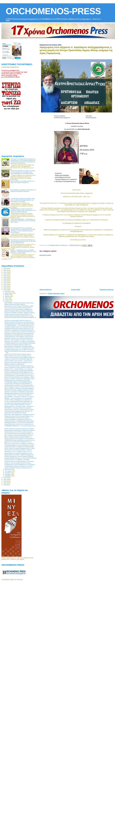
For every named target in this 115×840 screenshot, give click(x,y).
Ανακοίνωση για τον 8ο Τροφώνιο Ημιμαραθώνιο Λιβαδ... (19, 306)
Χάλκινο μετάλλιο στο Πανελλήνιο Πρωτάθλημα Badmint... (19, 388)
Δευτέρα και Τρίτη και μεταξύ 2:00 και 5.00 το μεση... (18, 463)
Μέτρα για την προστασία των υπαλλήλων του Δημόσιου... (19, 443)
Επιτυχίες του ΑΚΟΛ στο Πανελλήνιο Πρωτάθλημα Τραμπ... (19, 378)
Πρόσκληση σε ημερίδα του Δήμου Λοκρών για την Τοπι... (19, 390)
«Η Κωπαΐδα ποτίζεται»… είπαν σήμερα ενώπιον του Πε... (19, 325)
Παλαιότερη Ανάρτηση (107, 289)
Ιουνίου (7, 299)
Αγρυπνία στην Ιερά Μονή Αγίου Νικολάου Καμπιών (17, 354)
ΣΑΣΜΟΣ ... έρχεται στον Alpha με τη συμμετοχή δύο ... (18, 398)
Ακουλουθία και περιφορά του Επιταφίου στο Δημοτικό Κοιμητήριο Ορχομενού (23, 190)
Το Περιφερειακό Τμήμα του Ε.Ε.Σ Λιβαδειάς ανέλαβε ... (18, 382)
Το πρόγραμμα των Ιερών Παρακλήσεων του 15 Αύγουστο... (20, 464)
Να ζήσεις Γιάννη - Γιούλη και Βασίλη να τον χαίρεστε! (18, 369)
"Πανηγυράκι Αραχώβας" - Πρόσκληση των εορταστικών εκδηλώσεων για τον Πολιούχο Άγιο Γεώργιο (23, 220)
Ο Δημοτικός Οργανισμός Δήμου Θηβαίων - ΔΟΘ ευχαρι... (19, 461)
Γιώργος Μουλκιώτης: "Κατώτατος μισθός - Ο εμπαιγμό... (19, 406)
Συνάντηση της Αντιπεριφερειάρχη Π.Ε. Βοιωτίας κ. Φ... (18, 411)
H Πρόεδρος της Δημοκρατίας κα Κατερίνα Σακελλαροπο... (19, 330)
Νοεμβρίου (8, 474)
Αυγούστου (8, 469)
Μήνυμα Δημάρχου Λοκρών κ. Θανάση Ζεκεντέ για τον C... (19, 386)
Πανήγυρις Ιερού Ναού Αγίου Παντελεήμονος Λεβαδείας (18, 370)
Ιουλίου (7, 301)
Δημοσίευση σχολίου (45, 255)
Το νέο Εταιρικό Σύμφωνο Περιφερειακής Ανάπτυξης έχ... (19, 433)
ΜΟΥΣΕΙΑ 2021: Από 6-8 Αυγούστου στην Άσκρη (17, 380)
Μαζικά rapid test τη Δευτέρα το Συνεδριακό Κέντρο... (18, 355)
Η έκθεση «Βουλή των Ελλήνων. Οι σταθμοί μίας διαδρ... (19, 385)
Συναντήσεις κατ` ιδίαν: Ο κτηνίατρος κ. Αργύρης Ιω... (18, 395)
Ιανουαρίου (8, 291)
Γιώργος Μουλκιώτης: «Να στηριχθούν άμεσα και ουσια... (19, 336)
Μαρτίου (7, 294)
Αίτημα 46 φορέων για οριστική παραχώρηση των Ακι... (18, 453)
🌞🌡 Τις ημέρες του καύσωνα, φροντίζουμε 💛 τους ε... (18, 435)
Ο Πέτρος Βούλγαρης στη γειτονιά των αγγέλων (16, 417)
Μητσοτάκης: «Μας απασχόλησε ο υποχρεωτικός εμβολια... (19, 414)
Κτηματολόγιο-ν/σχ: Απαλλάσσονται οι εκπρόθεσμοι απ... (19, 335)
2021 (5, 289)
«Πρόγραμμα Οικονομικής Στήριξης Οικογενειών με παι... (19, 328)
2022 (5, 477)
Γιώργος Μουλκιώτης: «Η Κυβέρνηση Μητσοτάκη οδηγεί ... (19, 421)
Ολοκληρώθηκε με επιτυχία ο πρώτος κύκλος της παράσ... (19, 409)
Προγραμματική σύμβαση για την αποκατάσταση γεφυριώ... (19, 430)
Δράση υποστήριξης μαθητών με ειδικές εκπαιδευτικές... (18, 311)
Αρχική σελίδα (75, 289)
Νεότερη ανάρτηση (46, 289)
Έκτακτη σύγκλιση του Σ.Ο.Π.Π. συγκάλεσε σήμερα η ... (18, 432)
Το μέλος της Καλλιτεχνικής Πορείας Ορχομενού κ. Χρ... (18, 372)
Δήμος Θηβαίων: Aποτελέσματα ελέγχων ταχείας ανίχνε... (19, 302)
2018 (5, 284)
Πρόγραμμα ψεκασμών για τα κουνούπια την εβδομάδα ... (19, 422)
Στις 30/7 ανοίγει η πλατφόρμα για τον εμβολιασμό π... (18, 399)
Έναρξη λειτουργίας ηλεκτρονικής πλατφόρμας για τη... (18, 314)
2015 (5, 279)
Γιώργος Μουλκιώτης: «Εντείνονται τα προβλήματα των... (19, 424)
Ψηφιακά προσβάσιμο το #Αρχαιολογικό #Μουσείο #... (18, 419)
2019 (5, 286)
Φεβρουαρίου (9, 293)
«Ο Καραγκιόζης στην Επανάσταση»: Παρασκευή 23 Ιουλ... (19, 323)
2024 (5, 481)
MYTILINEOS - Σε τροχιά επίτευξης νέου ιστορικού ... (18, 408)
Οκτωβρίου (8, 472)
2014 (5, 277)
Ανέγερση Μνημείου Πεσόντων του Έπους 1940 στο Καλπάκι (20, 458)
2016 (5, 281)
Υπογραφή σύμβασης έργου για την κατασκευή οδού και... (19, 327)
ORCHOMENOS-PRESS (53, 11)
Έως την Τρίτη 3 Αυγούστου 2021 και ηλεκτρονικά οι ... (18, 307)
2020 (5, 288)
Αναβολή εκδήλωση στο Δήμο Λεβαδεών (14, 304)
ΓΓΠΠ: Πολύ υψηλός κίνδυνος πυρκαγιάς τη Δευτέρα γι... (19, 365)
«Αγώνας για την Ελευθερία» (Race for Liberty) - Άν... (18, 320)
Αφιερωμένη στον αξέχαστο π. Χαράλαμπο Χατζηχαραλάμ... (19, 341)
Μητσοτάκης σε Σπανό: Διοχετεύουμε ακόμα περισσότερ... (19, 333)
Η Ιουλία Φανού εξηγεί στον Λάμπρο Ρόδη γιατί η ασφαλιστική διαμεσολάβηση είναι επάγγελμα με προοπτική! (23, 200)
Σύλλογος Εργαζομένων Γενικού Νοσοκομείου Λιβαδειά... (19, 456)
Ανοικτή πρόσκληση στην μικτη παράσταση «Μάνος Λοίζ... (19, 367)
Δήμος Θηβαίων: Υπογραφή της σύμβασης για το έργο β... (19, 396)
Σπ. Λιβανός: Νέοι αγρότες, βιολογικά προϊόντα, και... (18, 344)
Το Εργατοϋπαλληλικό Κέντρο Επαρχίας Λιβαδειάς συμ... (19, 416)
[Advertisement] (62, 271)
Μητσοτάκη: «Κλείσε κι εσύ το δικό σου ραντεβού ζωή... (18, 338)
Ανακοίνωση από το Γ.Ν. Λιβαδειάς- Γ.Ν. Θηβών (16, 459)
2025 (5, 483)
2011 (5, 272)
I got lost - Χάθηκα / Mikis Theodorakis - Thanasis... (17, 404)
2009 (5, 268)
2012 (5, 274)
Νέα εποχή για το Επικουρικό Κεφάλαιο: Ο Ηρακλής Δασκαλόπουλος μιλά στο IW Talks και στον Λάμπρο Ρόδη (23, 241)
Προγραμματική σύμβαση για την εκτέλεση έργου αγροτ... (19, 393)
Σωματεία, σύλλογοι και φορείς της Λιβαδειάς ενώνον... (18, 362)
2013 (5, 275)
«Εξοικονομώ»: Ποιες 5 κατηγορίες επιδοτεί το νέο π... (18, 451)
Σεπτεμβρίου (8, 471)
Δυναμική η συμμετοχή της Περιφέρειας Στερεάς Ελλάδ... (19, 391)
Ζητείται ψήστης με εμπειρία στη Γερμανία (15, 412)
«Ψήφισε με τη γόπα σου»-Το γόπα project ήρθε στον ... (18, 359)
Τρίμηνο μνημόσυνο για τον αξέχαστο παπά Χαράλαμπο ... (19, 438)
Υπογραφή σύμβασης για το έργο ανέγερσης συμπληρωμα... (20, 343)
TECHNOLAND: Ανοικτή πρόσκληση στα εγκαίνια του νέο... (19, 440)
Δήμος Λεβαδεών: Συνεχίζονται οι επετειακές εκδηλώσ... (18, 346)
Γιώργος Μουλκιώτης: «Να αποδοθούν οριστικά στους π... (19, 375)
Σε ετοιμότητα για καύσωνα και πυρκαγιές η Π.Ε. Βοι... (18, 403)
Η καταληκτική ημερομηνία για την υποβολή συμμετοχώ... (19, 349)
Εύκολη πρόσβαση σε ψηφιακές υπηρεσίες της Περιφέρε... (19, 428)
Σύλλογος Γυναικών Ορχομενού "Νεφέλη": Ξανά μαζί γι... (19, 339)
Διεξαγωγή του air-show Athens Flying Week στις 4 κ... (18, 441)
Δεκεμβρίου (8, 476)
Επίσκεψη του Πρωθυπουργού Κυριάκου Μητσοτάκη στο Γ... (20, 331)
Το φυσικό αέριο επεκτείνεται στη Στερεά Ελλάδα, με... (18, 383)
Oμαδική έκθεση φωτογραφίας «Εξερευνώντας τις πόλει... (19, 315)
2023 (5, 479)
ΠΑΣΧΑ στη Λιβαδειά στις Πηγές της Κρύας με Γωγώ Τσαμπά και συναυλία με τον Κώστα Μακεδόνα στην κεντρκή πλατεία (23, 172)
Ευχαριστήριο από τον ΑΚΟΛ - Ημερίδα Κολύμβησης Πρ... (19, 454)
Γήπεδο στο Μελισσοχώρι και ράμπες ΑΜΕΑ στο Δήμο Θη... (19, 357)
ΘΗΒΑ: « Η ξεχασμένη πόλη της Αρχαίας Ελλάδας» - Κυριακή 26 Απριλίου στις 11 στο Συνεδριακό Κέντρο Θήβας (23, 251)
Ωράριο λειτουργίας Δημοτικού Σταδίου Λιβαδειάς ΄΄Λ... (18, 437)
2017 (5, 282)
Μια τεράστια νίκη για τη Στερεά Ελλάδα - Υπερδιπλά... (18, 450)
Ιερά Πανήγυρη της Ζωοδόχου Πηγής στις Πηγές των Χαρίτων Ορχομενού (22, 181)
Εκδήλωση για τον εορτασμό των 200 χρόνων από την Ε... (19, 374)
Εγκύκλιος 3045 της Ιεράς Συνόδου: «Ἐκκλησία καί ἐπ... (18, 360)
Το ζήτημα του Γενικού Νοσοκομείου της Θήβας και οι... (18, 309)
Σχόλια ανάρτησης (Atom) (56, 293)
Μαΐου (7, 298)
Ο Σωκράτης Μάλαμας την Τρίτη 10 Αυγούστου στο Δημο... (19, 445)
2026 (5, 484)
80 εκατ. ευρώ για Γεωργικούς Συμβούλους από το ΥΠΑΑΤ (19, 448)
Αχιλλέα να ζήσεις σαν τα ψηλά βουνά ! (14, 364)
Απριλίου (7, 296)
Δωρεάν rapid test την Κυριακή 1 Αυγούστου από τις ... (18, 467)
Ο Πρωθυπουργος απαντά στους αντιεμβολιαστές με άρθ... (19, 348)
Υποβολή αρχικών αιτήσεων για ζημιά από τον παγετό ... (19, 466)
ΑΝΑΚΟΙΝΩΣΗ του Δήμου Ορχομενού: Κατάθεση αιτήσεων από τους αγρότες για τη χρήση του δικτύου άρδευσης (23, 210)
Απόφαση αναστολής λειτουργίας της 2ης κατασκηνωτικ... (19, 322)
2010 (5, 270)
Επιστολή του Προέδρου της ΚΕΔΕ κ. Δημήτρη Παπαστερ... (19, 312)
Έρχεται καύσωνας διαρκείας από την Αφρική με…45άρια (19, 377)
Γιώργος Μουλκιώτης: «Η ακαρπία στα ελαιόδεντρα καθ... (19, 446)
